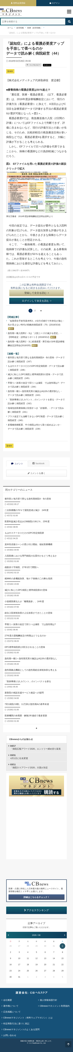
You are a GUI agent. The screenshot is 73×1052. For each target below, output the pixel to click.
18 (28, 965)
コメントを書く (36, 473)
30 (45, 946)
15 (62, 958)
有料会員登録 (19, 3)
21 (54, 965)
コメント (17, 463)
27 (19, 946)
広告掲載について (12, 1012)
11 (28, 958)
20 (45, 965)
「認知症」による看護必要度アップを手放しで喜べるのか (31, 33)
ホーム (10, 28)
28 (28, 946)
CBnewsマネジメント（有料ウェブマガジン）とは (28, 1017)
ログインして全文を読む (36, 300)
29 (36, 946)
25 (28, 971)
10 (19, 958)
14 (54, 958)
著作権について (10, 1006)
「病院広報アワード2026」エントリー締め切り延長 (35, 747)
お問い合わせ (9, 1035)
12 (36, 958)
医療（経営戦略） (34, 28)
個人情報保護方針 (48, 1000)
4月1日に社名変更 (19, 756)
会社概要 (7, 1000)
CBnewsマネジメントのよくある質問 (21, 1029)
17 (19, 965)
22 (62, 965)
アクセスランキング (36, 910)
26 (10, 946)
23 (10, 971)
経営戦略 (20, 28)
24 (19, 971)
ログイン (56, 3)
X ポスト (47, 65)
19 (36, 965)
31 (54, 946)
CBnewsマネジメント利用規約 (55, 1006)
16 (10, 965)
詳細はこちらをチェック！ (37, 897)
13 (45, 958)
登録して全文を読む (36, 293)
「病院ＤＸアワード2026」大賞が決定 (29, 766)
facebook (38, 463)
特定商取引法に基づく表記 (16, 1023)
